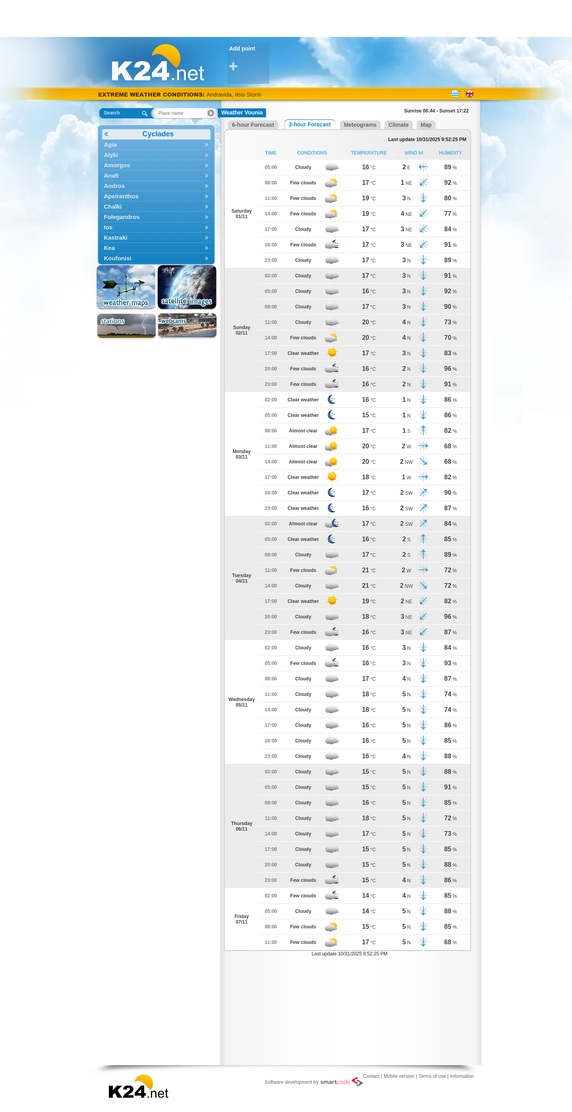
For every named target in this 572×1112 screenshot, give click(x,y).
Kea (156, 248)
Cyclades (139, 134)
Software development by (314, 1082)
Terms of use (432, 1076)
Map (426, 125)
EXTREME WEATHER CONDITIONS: (152, 94)
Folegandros (156, 217)
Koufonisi (156, 258)
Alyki (156, 155)
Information (462, 1076)
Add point (249, 58)
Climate (398, 125)
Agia (156, 144)
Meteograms (360, 125)
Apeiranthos (156, 196)
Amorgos (156, 165)
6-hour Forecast (253, 125)
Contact (371, 1076)
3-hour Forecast (310, 124)
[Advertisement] (286, 18)
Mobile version (399, 1076)
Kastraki (156, 237)
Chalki (156, 206)
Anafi (156, 175)
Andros (156, 186)
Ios (156, 227)
